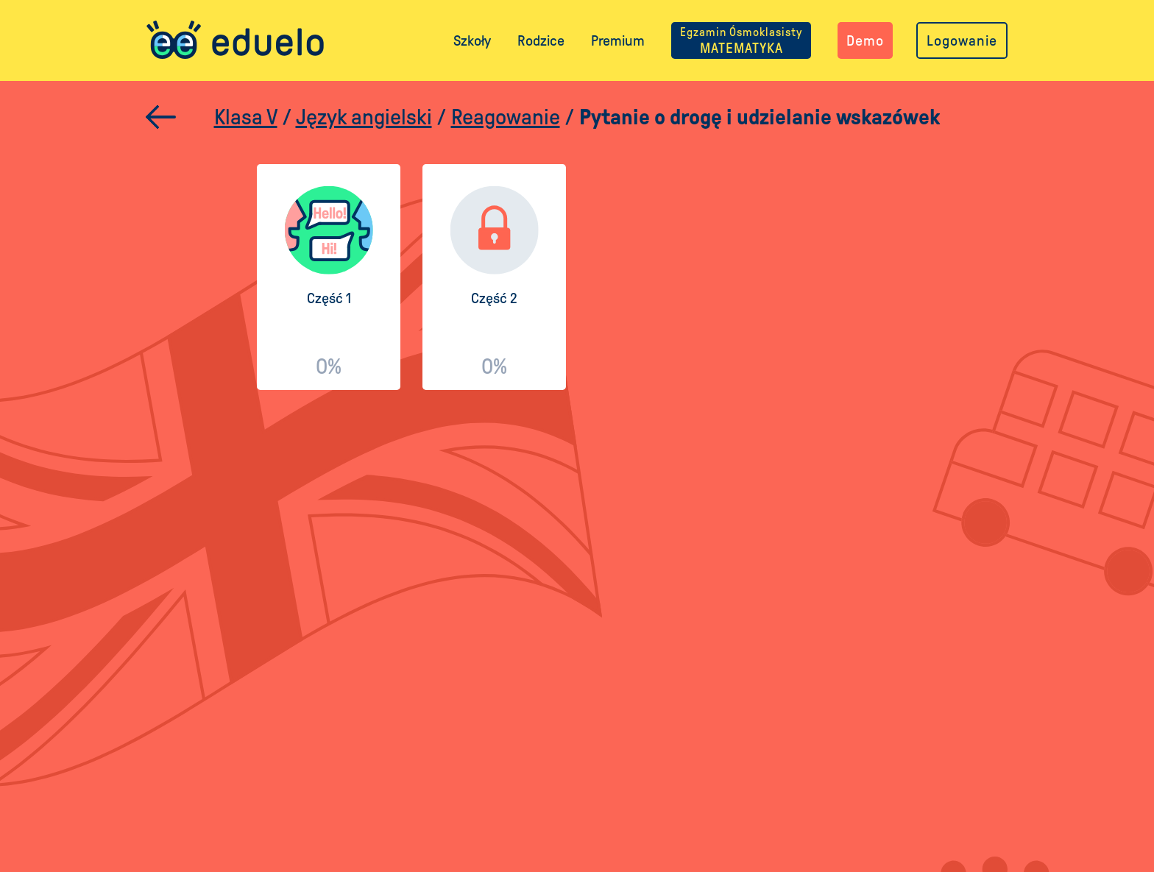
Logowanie (962, 40)
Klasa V (245, 116)
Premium (618, 40)
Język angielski (364, 116)
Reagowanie (505, 116)
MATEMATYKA (741, 40)
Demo (865, 40)
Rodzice (540, 40)
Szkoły (472, 40)
